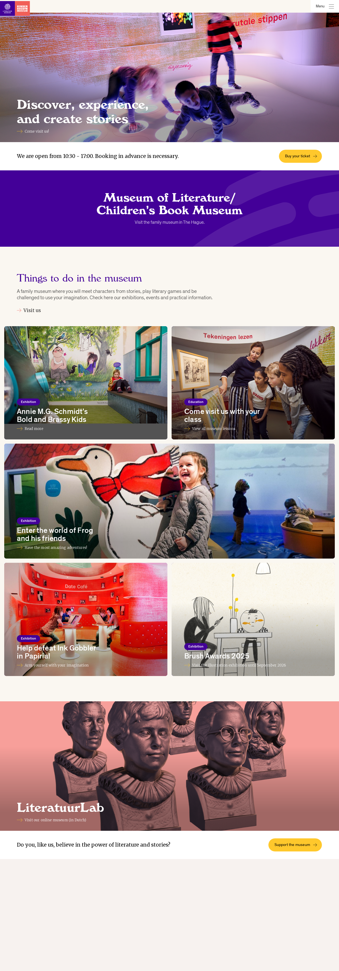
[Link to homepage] (17, 6)
